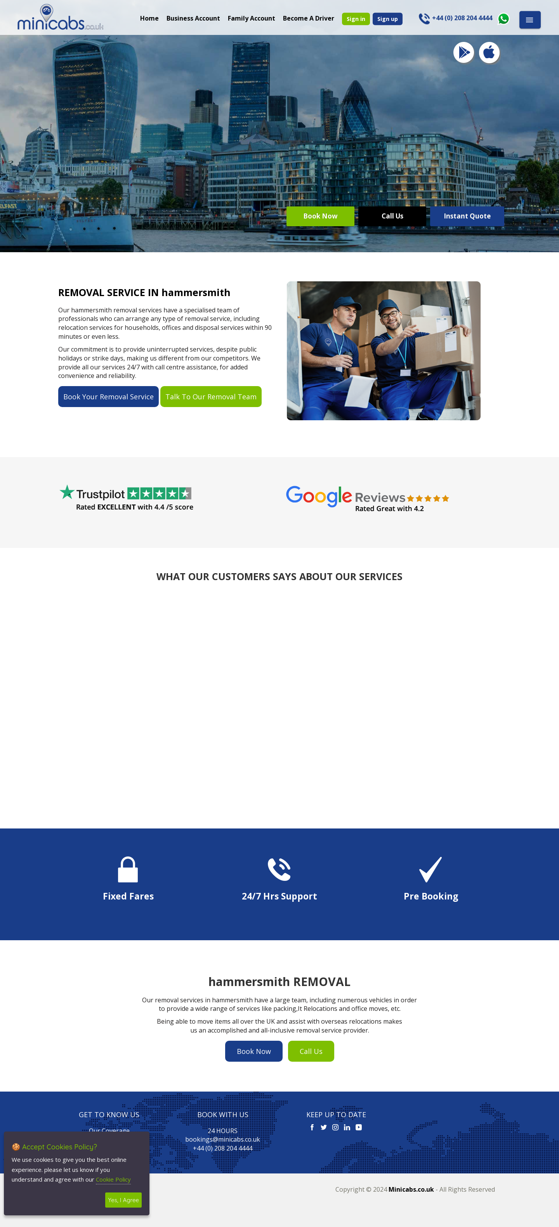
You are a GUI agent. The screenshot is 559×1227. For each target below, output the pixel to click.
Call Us (392, 215)
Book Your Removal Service (108, 396)
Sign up (387, 18)
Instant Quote (467, 215)
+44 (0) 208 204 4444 (222, 1148)
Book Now (320, 215)
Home (149, 18)
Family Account (251, 18)
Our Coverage (109, 1130)
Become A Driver (308, 18)
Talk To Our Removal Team (211, 396)
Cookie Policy (113, 1179)
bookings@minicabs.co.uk (222, 1139)
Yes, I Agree (123, 1200)
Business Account (193, 18)
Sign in (356, 18)
